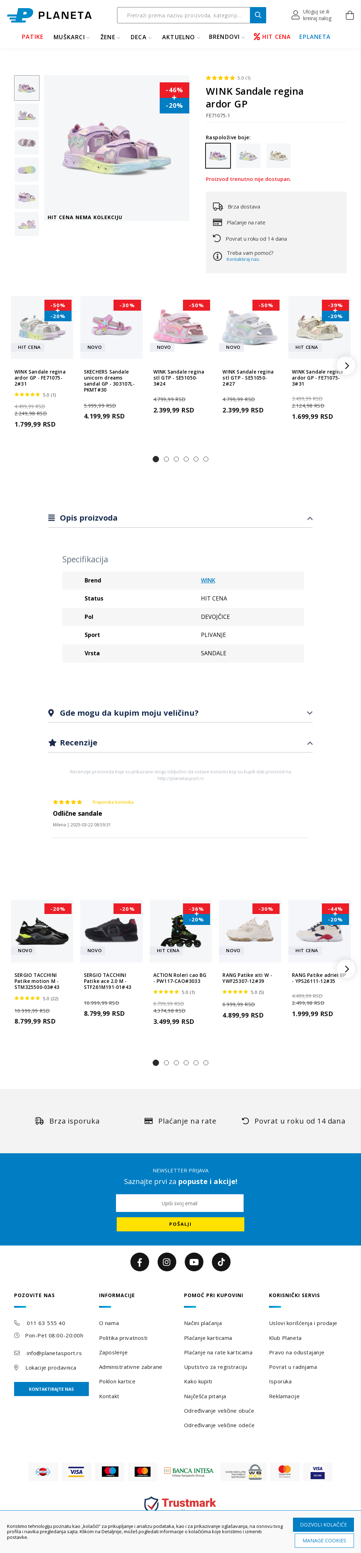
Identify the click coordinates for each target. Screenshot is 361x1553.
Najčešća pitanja (205, 1396)
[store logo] (49, 15)
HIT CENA (272, 37)
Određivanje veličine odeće (219, 1425)
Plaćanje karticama (208, 1337)
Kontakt (109, 1396)
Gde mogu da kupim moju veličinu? (128, 712)
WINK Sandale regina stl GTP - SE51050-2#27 (248, 378)
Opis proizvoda (88, 517)
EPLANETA (315, 37)
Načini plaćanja (203, 1322)
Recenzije (77, 742)
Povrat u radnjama (293, 1366)
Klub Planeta (285, 1337)
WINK (208, 580)
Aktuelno (178, 37)
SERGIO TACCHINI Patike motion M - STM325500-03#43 (36, 981)
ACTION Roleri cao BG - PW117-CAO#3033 (180, 978)
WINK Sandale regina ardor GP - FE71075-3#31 (317, 378)
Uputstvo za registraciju (215, 1366)
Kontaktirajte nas (51, 1389)
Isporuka (280, 1381)
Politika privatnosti (123, 1337)
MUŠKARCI (69, 37)
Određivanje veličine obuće (219, 1410)
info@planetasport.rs (54, 1352)
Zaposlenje (113, 1352)
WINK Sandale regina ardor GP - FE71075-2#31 (40, 378)
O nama (109, 1322)
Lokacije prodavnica (51, 1367)
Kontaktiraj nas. (243, 259)
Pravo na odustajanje (296, 1352)
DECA (139, 37)
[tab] (180, 518)
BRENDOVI (224, 37)
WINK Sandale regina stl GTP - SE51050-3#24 (178, 378)
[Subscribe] (180, 1224)
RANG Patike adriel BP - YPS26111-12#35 (319, 978)
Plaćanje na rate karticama (218, 1352)
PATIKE (32, 37)
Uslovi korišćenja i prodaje (303, 1322)
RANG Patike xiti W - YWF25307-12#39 (247, 978)
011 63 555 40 (46, 1322)
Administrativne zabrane (131, 1366)
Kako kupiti (198, 1381)
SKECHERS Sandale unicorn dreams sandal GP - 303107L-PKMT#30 (109, 381)
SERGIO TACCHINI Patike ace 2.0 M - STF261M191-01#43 (107, 981)
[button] (312, 15)
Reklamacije (284, 1396)
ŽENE (107, 37)
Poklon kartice (117, 1381)
